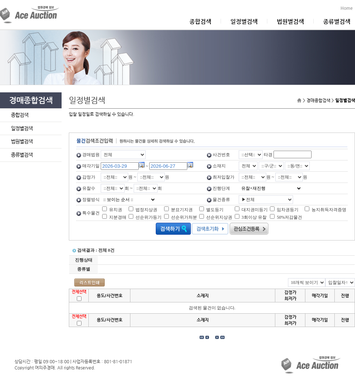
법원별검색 (290, 21)
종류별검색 (336, 21)
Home (348, 8)
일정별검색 (244, 21)
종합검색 (200, 21)
